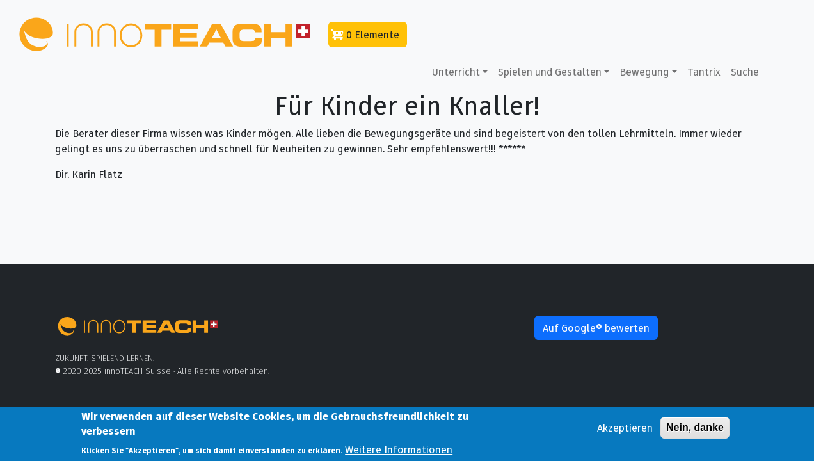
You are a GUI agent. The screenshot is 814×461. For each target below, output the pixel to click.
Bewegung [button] (644, 71)
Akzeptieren (625, 431)
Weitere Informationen (398, 452)
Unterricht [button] (456, 71)
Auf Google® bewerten (596, 327)
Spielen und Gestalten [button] (550, 71)
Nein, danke (695, 430)
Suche (745, 71)
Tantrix (704, 71)
